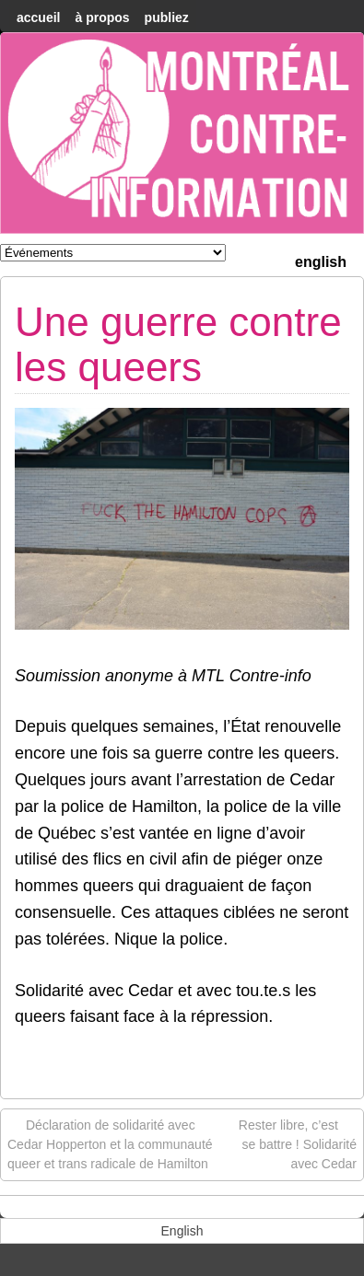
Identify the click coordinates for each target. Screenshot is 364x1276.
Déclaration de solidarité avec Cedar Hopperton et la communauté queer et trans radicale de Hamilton (110, 1143)
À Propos (102, 17)
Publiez (167, 17)
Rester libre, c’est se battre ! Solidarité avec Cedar (298, 1143)
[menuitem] (321, 260)
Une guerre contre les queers (178, 344)
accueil (38, 17)
